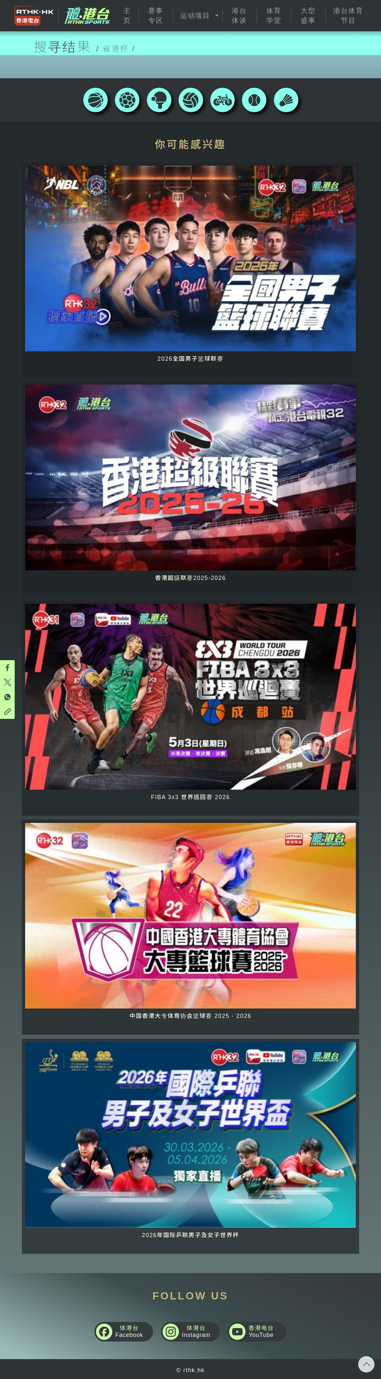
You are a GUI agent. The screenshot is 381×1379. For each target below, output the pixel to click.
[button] (197, 15)
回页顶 (366, 1364)
